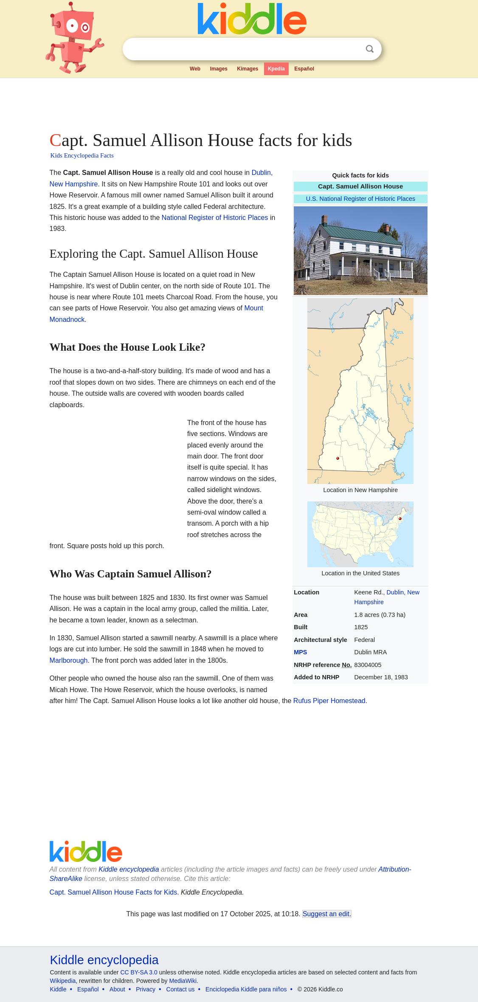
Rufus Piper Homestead (329, 700)
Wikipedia (63, 980)
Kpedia (276, 69)
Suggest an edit (326, 914)
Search (370, 49)
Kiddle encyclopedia (128, 869)
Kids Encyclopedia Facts (82, 155)
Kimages (247, 69)
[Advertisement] (238, 102)
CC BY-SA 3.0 (138, 972)
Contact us (180, 989)
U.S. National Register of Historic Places (361, 198)
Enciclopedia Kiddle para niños (246, 989)
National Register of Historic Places (215, 217)
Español (304, 69)
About (117, 989)
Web (195, 69)
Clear (352, 49)
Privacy (145, 989)
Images (219, 69)
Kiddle (58, 989)
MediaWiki (183, 980)
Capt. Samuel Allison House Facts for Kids (113, 892)
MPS (300, 652)
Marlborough (69, 660)
